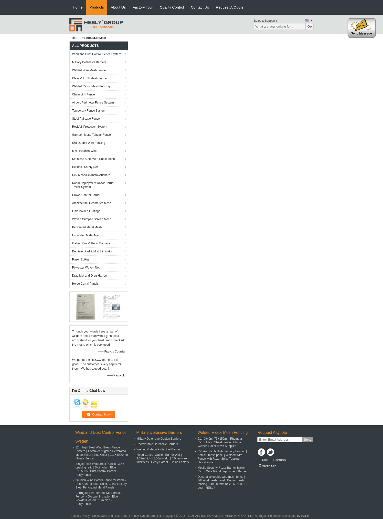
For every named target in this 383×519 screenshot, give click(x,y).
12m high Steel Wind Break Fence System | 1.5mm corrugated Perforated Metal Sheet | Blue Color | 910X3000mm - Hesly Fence (101, 453)
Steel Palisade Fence (86, 118)
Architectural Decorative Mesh (91, 203)
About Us (118, 7)
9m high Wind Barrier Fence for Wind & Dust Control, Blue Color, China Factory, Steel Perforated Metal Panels (101, 483)
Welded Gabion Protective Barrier (158, 449)
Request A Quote (229, 7)
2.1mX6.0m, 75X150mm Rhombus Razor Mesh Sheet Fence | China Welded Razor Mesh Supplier (220, 442)
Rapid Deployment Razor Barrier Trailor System (93, 185)
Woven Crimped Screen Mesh (91, 219)
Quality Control (172, 7)
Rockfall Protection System (89, 126)
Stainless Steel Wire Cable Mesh (93, 159)
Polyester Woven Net (86, 267)
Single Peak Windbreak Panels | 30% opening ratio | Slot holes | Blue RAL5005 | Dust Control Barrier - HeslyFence (99, 469)
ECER (305, 516)
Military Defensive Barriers (89, 62)
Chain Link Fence (83, 94)
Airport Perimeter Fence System (93, 102)
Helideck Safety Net (85, 167)
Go (309, 26)
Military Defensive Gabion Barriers (159, 438)
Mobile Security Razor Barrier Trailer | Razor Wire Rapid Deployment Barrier (222, 469)
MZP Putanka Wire (84, 151)
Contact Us (200, 7)
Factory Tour (143, 7)
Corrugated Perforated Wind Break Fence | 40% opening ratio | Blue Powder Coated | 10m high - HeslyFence (98, 498)
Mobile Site (267, 466)
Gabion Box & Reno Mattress (91, 243)
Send (307, 439)
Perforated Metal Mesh (87, 227)
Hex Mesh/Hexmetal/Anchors (91, 175)
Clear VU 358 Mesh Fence (89, 78)
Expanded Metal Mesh (86, 235)
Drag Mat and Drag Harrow (89, 275)
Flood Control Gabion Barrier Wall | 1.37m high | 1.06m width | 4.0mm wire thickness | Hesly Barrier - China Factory (163, 458)
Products (96, 7)
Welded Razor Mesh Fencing (91, 86)
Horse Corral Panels (85, 283)
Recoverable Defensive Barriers (157, 444)
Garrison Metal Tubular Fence (91, 134)
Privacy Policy (80, 516)
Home (78, 7)
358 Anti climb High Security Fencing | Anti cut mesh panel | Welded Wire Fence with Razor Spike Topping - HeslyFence (222, 457)
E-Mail (263, 460)
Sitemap (279, 460)
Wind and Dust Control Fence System (96, 54)
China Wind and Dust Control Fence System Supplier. (127, 516)
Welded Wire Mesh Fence (89, 70)
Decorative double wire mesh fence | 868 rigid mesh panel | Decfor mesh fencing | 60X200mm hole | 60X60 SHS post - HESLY (223, 482)
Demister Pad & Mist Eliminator (92, 251)
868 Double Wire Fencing (88, 143)
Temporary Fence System (89, 110)
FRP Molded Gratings (86, 211)
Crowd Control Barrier (86, 195)
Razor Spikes (80, 259)
